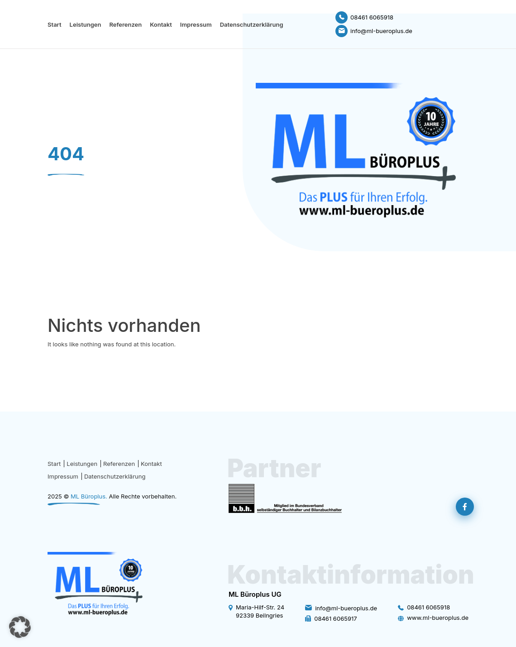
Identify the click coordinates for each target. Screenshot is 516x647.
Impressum (196, 24)
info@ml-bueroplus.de (346, 608)
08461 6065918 (428, 607)
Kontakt (161, 24)
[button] (20, 627)
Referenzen (125, 24)
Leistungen (85, 24)
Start (55, 24)
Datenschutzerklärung (251, 24)
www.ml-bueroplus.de (437, 617)
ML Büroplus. (89, 496)
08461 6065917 (335, 618)
